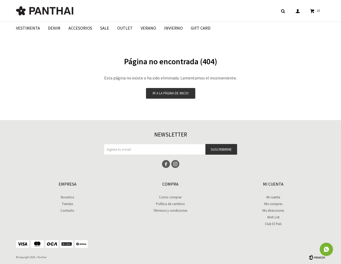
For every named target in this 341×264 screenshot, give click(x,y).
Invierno (173, 28)
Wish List (273, 217)
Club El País (273, 224)
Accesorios (80, 28)
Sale (104, 28)
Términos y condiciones (170, 210)
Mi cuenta (273, 197)
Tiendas (67, 204)
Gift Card (200, 28)
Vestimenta (28, 28)
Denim (54, 28)
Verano (148, 28)
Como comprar (170, 197)
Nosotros (67, 197)
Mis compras (273, 204)
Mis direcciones (273, 210)
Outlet (125, 28)
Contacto (67, 210)
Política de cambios (170, 204)
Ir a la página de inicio (171, 93)
